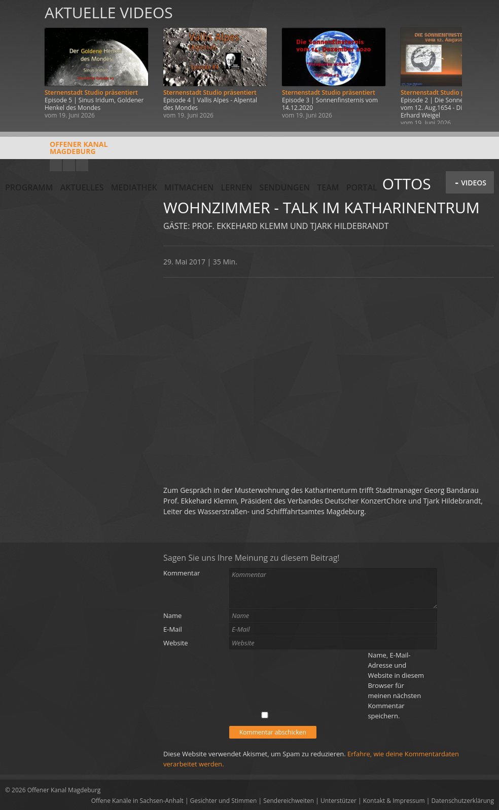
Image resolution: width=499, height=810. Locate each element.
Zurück (19, 62)
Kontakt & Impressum (394, 800)
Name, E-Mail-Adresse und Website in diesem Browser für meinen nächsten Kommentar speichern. (396, 685)
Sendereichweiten (288, 800)
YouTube (56, 165)
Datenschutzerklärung (462, 800)
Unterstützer (338, 800)
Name (172, 615)
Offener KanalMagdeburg (56, 151)
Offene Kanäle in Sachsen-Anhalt (137, 800)
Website (175, 642)
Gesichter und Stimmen (223, 800)
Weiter (480, 62)
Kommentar (181, 572)
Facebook (69, 165)
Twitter (82, 165)
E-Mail (172, 629)
